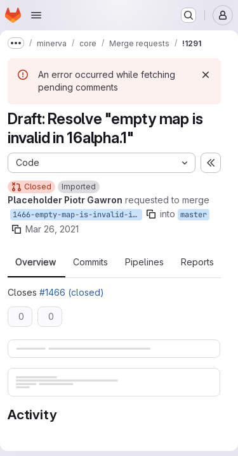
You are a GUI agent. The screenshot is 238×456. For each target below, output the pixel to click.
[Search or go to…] (188, 15)
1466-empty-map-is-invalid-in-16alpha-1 (77, 215)
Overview (35, 262)
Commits (90, 262)
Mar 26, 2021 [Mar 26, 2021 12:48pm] (52, 229)
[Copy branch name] (151, 214)
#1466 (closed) (71, 292)
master (193, 215)
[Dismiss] (205, 74)
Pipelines (144, 262)
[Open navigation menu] (36, 15)
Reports (197, 262)
